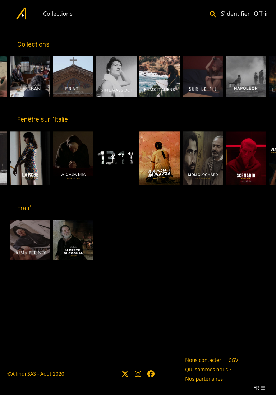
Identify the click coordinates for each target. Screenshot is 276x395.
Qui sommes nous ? (208, 369)
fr (259, 387)
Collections (58, 14)
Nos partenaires (204, 378)
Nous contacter (203, 360)
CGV (233, 360)
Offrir (261, 14)
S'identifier (235, 14)
